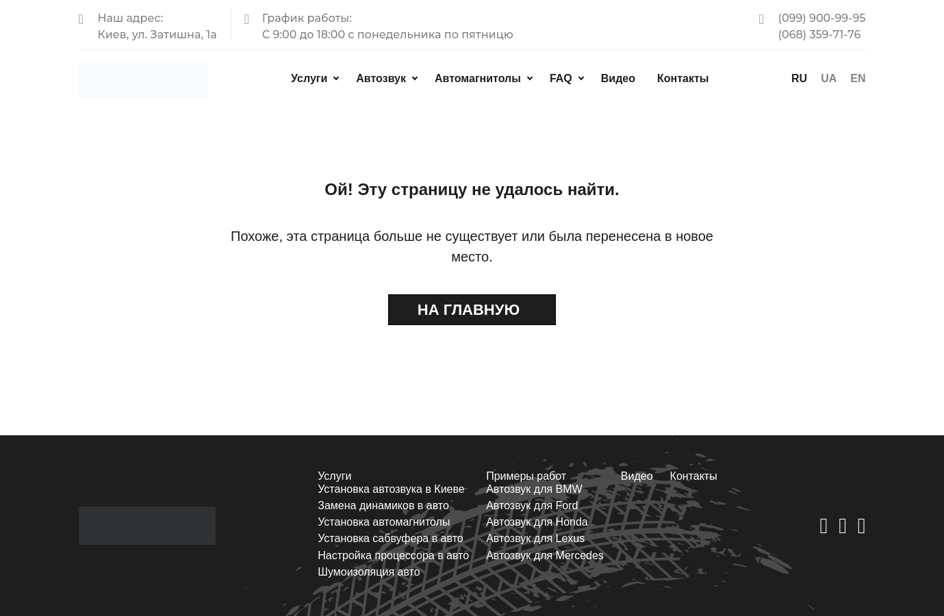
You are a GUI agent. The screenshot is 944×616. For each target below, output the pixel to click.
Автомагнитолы (478, 78)
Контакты (683, 78)
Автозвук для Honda (537, 522)
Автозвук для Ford (532, 505)
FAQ (561, 78)
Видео (618, 78)
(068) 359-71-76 (819, 34)
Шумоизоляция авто (369, 572)
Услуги (309, 78)
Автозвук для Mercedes (545, 555)
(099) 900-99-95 (821, 18)
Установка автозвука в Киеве (391, 489)
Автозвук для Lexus (535, 538)
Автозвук (381, 78)
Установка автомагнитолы (384, 522)
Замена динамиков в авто (383, 505)
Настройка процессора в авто (393, 555)
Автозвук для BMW (534, 489)
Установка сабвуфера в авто (390, 538)
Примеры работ (526, 476)
